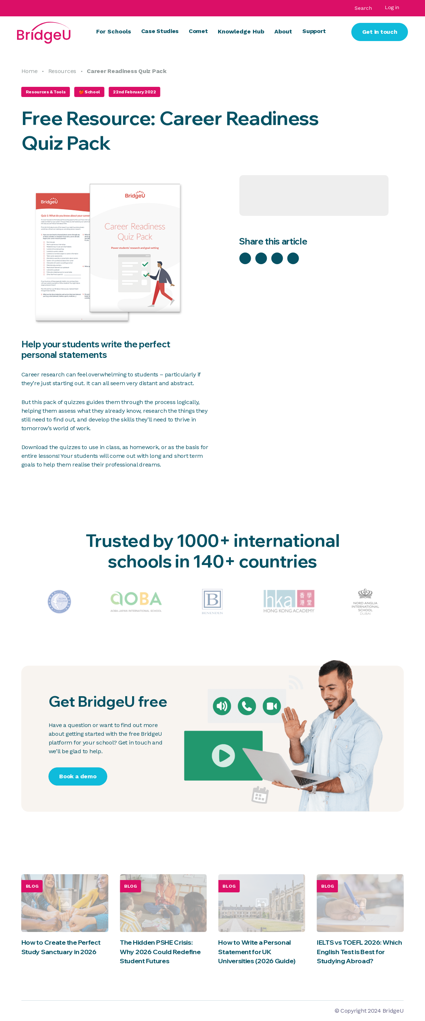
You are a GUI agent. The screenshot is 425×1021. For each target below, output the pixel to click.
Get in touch (379, 31)
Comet (198, 31)
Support (314, 31)
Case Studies (160, 31)
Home (29, 71)
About (283, 31)
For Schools (113, 31)
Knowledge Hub (241, 31)
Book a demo (77, 776)
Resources (62, 71)
